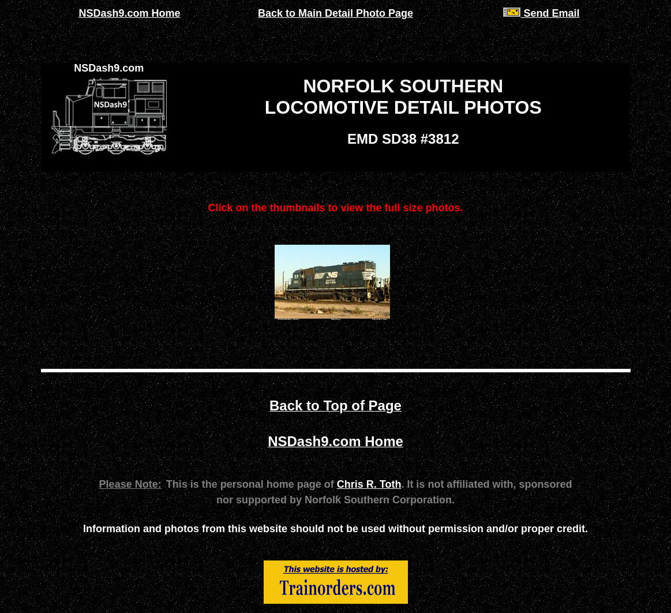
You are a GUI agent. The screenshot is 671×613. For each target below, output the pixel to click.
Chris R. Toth (369, 484)
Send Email (541, 13)
